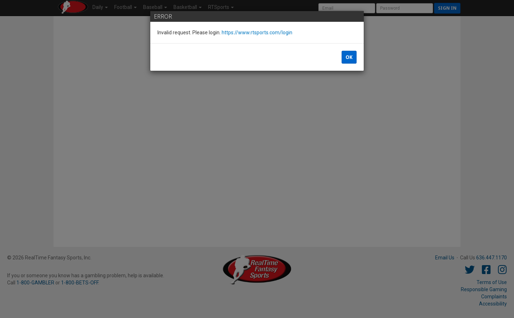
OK (349, 57)
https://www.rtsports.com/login (257, 32)
